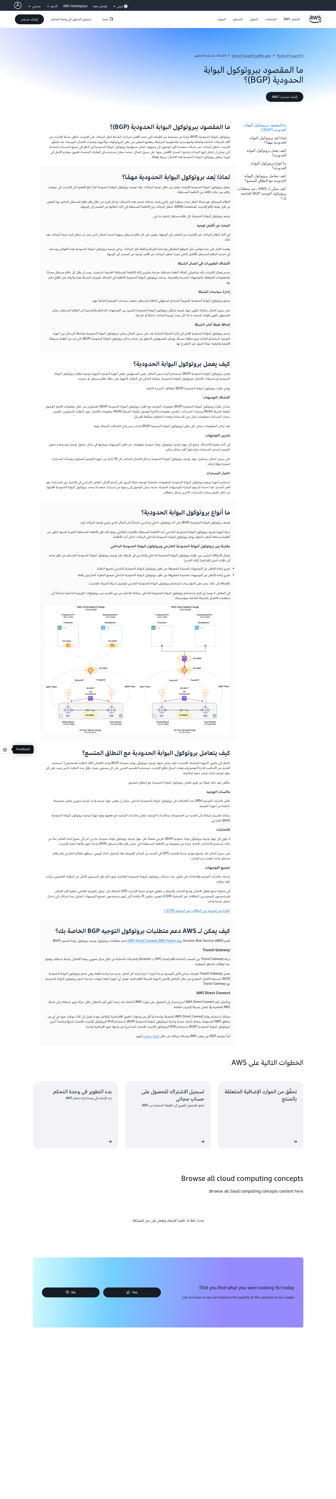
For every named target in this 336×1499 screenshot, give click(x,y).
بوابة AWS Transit (170, 940)
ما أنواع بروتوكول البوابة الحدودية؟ (268, 165)
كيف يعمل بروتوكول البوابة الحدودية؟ (266, 153)
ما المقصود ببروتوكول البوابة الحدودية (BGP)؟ (265, 127)
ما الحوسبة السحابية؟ (290, 55)
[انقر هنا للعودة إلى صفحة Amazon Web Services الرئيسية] (315, 22)
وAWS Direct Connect (142, 940)
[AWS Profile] (17, 5)
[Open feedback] (5, 750)
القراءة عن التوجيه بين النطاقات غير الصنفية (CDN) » (197, 910)
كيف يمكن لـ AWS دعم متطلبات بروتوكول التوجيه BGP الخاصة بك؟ (261, 193)
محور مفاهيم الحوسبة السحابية (251, 55)
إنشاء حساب (150, 1036)
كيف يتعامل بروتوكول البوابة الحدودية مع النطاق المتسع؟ (265, 178)
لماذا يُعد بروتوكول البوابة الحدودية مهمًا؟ (267, 140)
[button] (292, 19)
